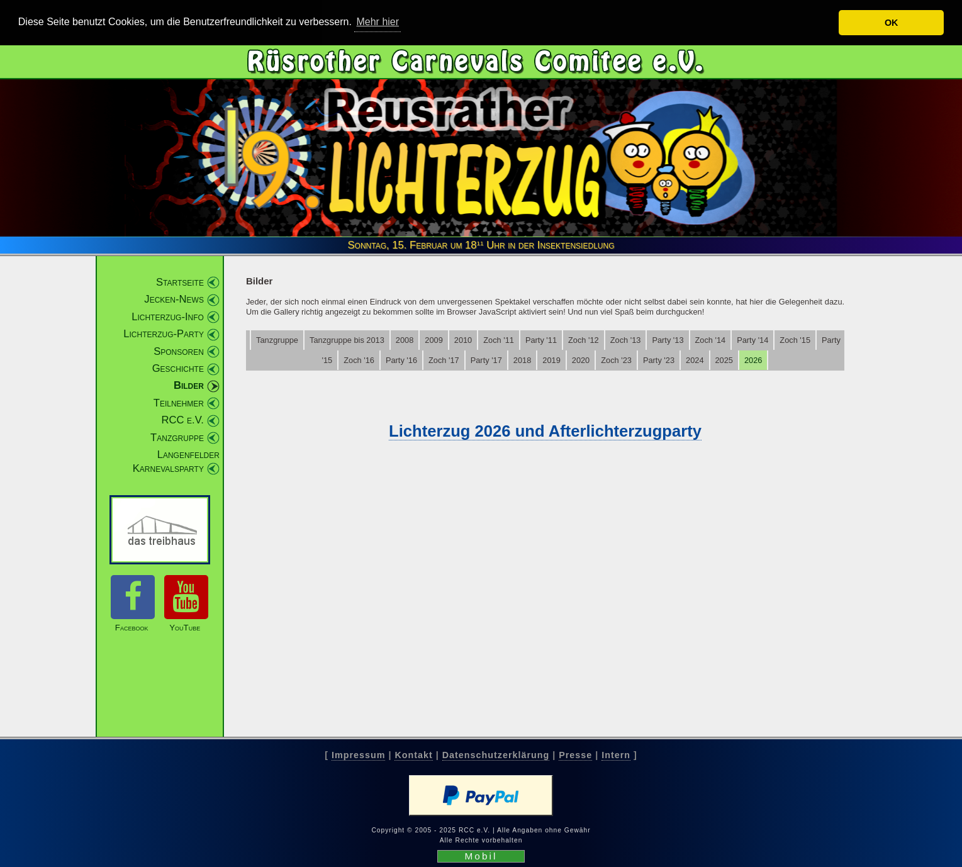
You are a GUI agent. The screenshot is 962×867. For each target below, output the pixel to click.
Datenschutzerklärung (495, 755)
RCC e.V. (182, 420)
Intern (615, 755)
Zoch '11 (498, 340)
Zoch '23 (616, 360)
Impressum (358, 755)
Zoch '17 (443, 360)
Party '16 (401, 360)
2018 (522, 360)
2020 (581, 360)
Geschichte (178, 368)
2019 (551, 360)
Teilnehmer (179, 403)
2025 (724, 360)
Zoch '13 (625, 340)
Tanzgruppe (177, 438)
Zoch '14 (710, 340)
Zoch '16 (359, 360)
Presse (575, 755)
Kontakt (413, 755)
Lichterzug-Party (163, 334)
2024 (694, 360)
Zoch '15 (795, 340)
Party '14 (752, 340)
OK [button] (891, 23)
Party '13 (667, 340)
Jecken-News (174, 299)
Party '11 (541, 340)
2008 (404, 340)
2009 (433, 340)
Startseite (180, 282)
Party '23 (658, 360)
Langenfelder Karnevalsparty (176, 461)
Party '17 (486, 360)
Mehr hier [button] (377, 21)
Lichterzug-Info (167, 317)
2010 (463, 340)
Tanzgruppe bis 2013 (347, 340)
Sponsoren (179, 351)
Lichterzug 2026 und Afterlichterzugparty (545, 431)
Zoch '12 (583, 340)
